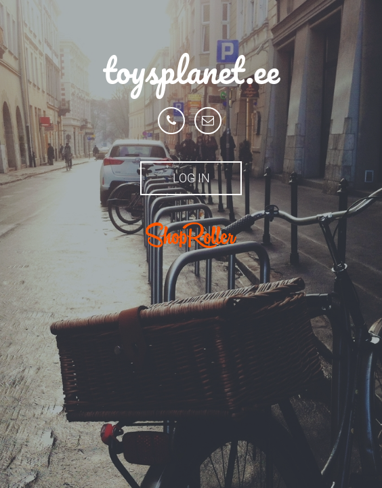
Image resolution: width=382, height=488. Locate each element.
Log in (191, 178)
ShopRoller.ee (191, 235)
